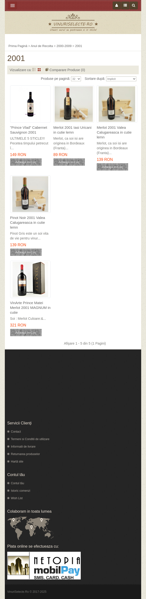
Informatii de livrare (23, 446)
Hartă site (17, 461)
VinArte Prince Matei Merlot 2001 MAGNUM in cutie (30, 307)
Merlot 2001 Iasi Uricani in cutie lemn (72, 129)
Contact (16, 431)
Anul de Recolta (42, 46)
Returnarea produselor (25, 454)
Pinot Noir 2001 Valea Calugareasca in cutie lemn (27, 222)
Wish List (17, 498)
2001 (78, 46)
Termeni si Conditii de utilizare (30, 439)
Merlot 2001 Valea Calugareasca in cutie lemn (114, 132)
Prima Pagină (17, 46)
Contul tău (17, 483)
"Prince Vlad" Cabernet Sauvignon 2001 (28, 129)
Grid (39, 69)
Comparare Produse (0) (67, 70)
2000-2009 (64, 46)
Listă (34, 69)
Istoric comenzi (20, 490)
